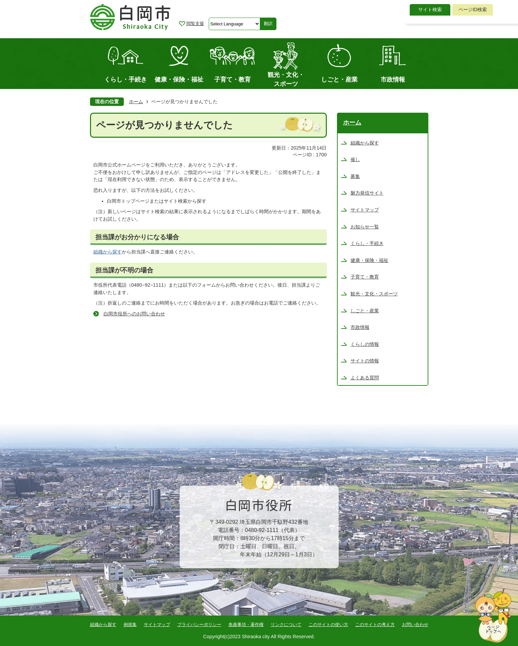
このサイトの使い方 (328, 624)
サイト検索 (430, 9)
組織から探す (107, 251)
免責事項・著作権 (246, 624)
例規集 (130, 624)
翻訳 (268, 23)
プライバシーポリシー (199, 624)
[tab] (430, 10)
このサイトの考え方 (375, 624)
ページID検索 (472, 9)
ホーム (136, 101)
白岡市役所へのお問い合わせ (134, 313)
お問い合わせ (415, 624)
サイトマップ (157, 624)
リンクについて (286, 624)
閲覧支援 (195, 23)
